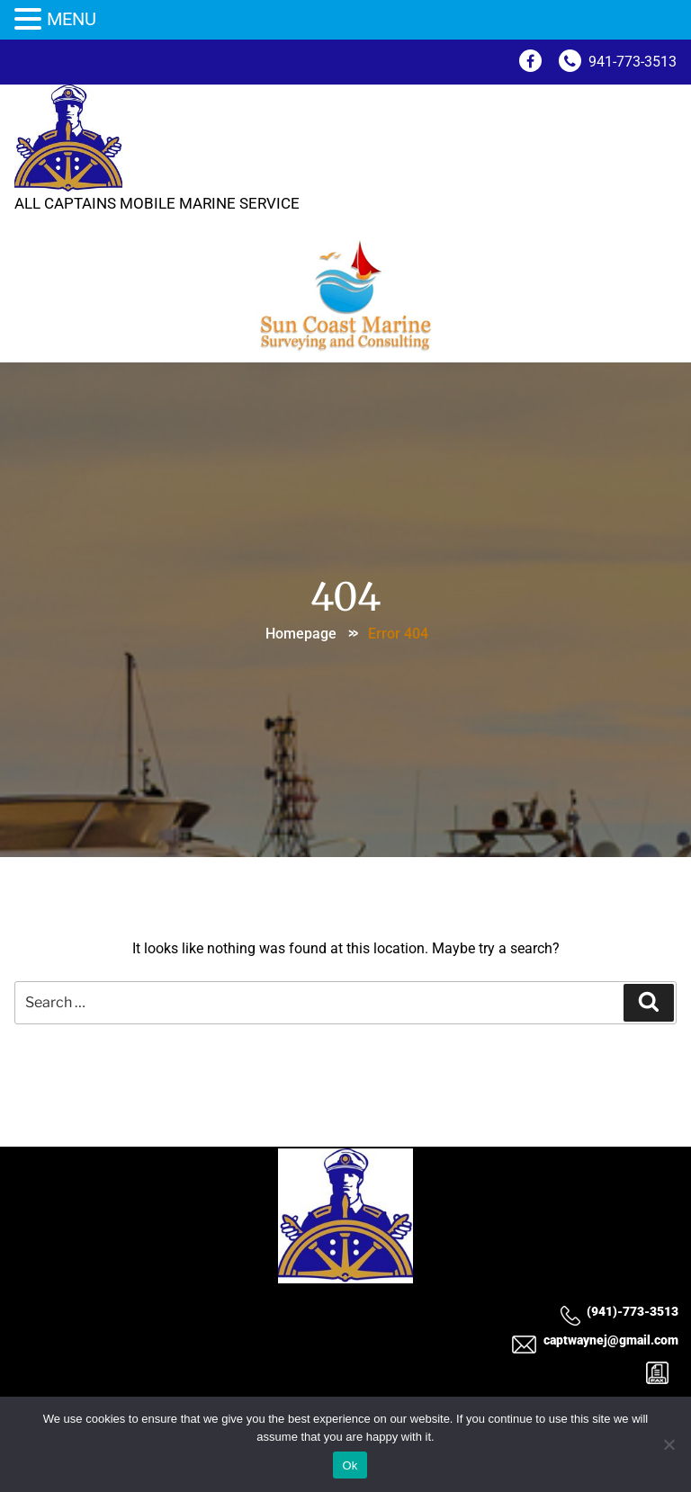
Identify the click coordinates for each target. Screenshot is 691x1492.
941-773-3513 (618, 61)
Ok (349, 1465)
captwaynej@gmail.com (594, 1341)
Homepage (301, 633)
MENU (71, 19)
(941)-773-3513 (619, 1311)
